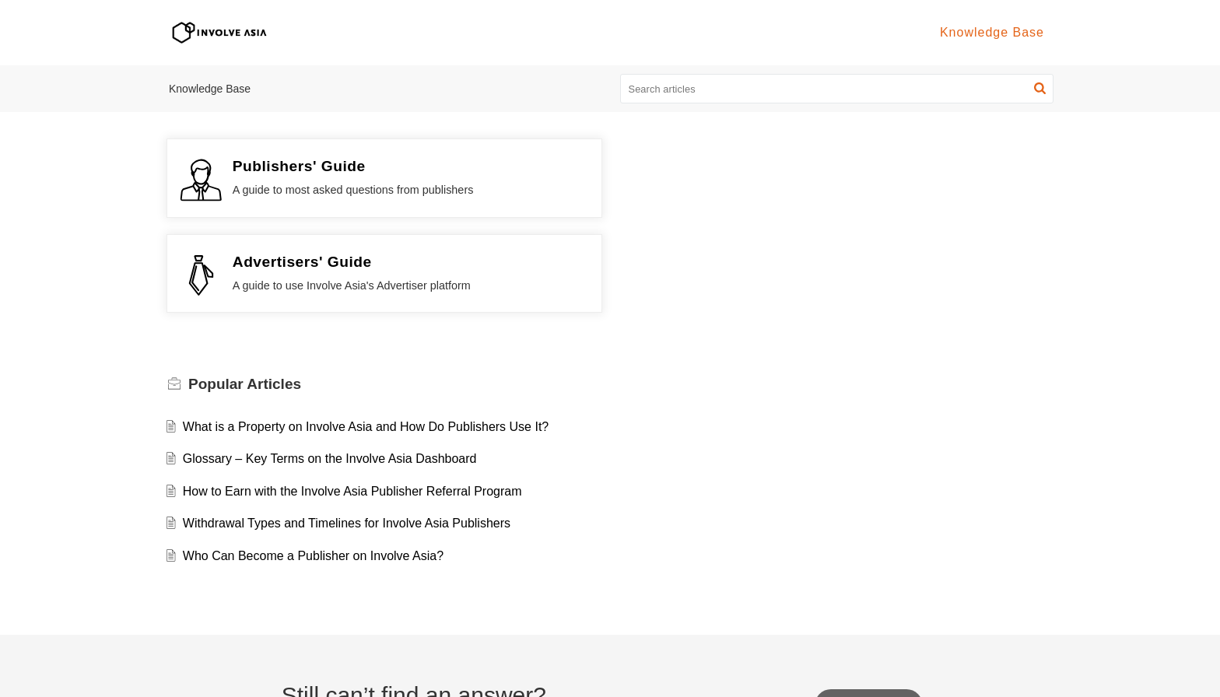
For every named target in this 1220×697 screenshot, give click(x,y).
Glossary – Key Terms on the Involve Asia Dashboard (330, 363)
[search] (837, 88)
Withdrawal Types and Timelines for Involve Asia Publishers (346, 428)
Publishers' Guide (299, 166)
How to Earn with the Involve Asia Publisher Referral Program (352, 395)
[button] (1040, 88)
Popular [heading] (244, 289)
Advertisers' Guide (753, 166)
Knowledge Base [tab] (992, 32)
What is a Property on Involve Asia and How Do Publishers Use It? (366, 331)
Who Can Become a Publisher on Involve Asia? (313, 460)
